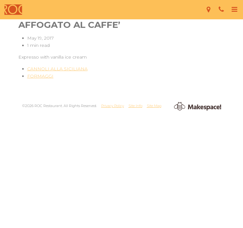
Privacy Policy (112, 106)
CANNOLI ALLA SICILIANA (57, 69)
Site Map (154, 106)
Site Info (135, 106)
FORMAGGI (40, 76)
